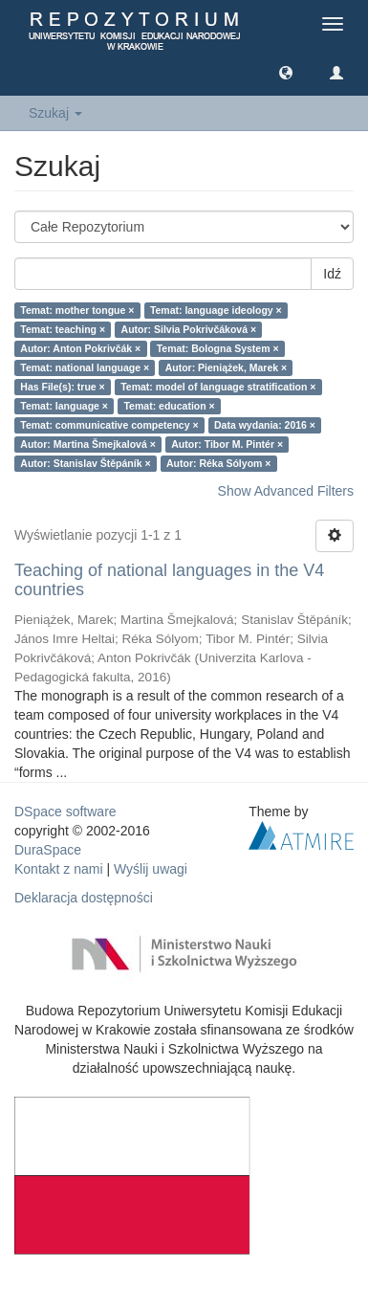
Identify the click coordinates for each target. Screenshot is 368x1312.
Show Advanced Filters (286, 491)
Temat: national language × (84, 367)
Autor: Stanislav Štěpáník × (85, 463)
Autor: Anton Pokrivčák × (80, 348)
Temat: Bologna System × (218, 348)
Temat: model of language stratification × (217, 386)
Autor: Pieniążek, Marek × (226, 367)
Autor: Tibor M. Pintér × (227, 444)
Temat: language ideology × (216, 310)
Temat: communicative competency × (109, 425)
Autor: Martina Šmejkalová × (88, 444)
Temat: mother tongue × (77, 310)
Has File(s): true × (62, 386)
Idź (332, 273)
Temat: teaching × (62, 329)
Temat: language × (64, 405)
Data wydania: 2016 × (264, 425)
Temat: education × (168, 405)
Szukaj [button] (55, 113)
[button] (286, 72)
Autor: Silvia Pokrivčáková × (189, 329)
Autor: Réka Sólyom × (218, 463)
